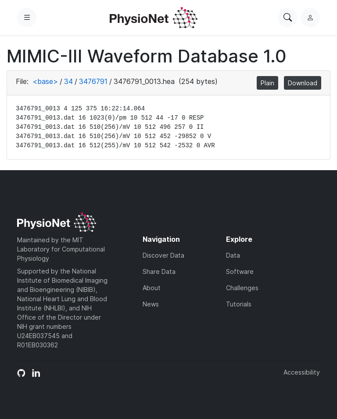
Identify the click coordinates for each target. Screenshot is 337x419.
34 (68, 81)
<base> (45, 81)
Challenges (242, 287)
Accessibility (301, 372)
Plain (267, 83)
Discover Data (163, 255)
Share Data (159, 271)
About (152, 287)
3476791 (93, 81)
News (151, 304)
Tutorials (238, 304)
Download (302, 83)
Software (240, 271)
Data (233, 255)
